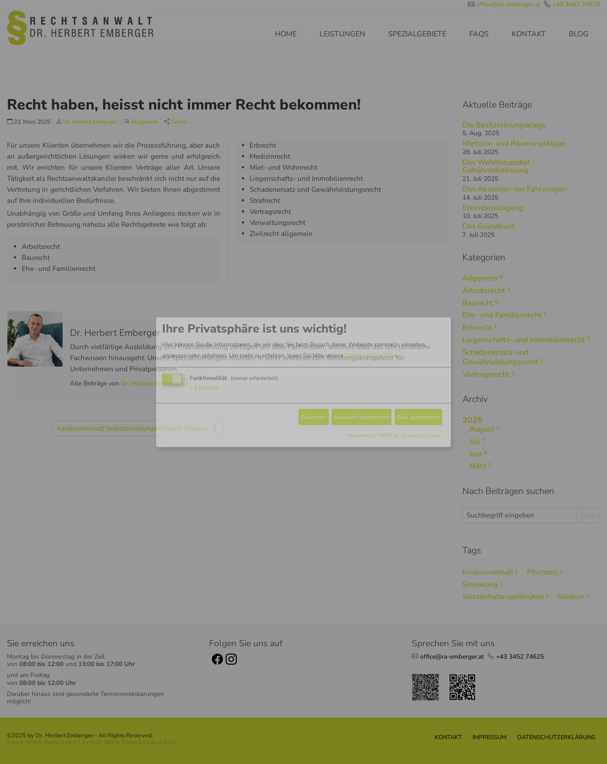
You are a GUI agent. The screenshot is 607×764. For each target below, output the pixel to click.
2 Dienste (204, 388)
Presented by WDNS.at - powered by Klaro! (395, 435)
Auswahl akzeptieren (361, 417)
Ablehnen (313, 417)
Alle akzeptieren (418, 417)
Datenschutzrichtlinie (372, 355)
